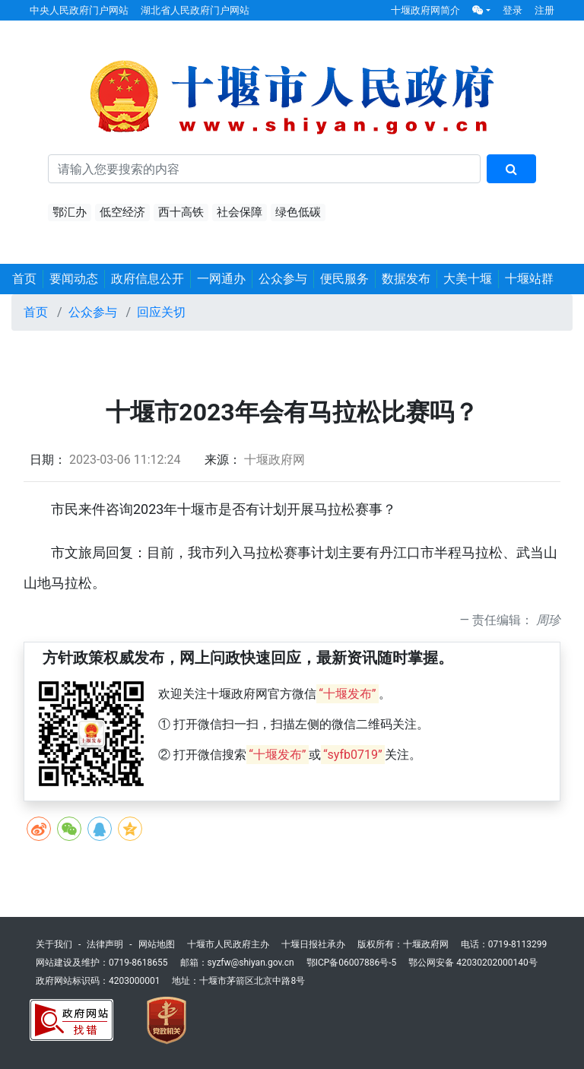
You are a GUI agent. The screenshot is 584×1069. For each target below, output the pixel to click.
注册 (544, 10)
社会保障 (239, 212)
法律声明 (105, 944)
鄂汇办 (69, 212)
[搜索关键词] (264, 168)
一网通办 (221, 278)
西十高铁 (181, 212)
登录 (512, 10)
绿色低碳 (298, 212)
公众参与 (283, 278)
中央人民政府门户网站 (79, 10)
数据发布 (406, 278)
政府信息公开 (147, 278)
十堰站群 (529, 278)
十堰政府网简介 (425, 10)
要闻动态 (73, 278)
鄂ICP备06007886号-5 (351, 962)
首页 (24, 278)
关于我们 (54, 944)
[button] (481, 10)
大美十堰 (467, 278)
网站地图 (156, 944)
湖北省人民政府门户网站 (195, 10)
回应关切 (161, 312)
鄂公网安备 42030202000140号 (472, 962)
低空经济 (122, 212)
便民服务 (344, 278)
